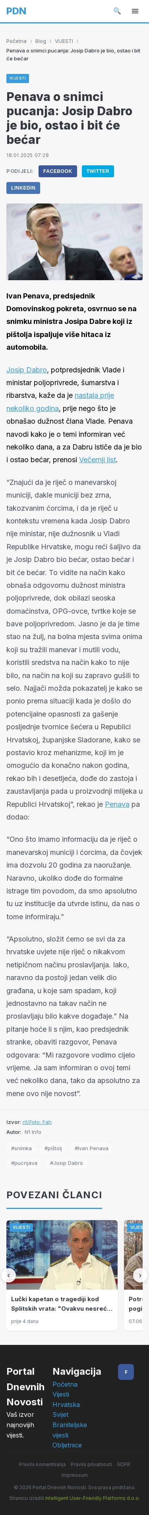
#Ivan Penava (91, 1148)
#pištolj (53, 1148)
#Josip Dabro (66, 1163)
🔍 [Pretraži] (117, 11)
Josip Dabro (26, 370)
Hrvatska (66, 1404)
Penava (117, 804)
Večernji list (97, 459)
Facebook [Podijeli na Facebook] (57, 171)
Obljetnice (67, 1445)
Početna (16, 41)
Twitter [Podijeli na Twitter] (98, 171)
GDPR (123, 1464)
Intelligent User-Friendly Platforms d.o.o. (92, 1498)
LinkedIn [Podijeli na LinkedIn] (23, 188)
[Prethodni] (9, 1275)
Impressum (75, 1475)
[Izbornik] (135, 11)
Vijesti (60, 1394)
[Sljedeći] (140, 1275)
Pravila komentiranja (42, 1464)
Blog (40, 41)
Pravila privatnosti (91, 1464)
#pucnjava (24, 1163)
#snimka (21, 1148)
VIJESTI (64, 41)
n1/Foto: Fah (37, 1122)
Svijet (60, 1414)
